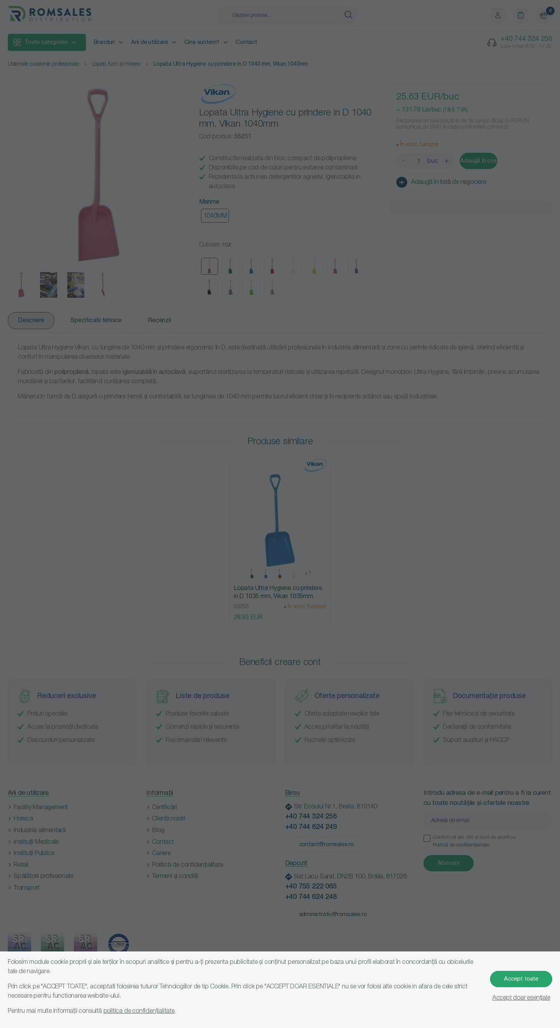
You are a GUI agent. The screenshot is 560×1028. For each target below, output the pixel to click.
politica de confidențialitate (139, 1011)
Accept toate (521, 979)
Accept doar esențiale (521, 998)
